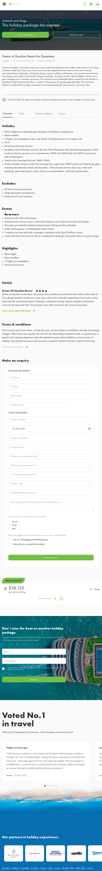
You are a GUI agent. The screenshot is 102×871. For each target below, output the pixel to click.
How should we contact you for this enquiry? (27, 507)
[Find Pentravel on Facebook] (30, 777)
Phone (12, 512)
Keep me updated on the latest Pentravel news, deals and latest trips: (37, 526)
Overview (7, 104)
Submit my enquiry (51, 548)
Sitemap (89, 846)
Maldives (15, 767)
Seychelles (25, 767)
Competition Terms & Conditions (63, 846)
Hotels (21, 104)
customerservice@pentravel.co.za (20, 798)
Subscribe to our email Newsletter (26, 534)
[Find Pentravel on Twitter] (46, 777)
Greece (57, 767)
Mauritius (6, 767)
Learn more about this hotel (18, 301)
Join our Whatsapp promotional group (28, 530)
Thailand (66, 767)
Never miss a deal (76, 27)
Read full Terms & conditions (15, 337)
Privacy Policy (80, 846)
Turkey (50, 767)
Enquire (62, 104)
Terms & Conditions (17, 846)
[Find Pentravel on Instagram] (54, 777)
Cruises (90, 767)
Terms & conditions (43, 104)
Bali (72, 767)
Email (12, 515)
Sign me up (34, 670)
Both (12, 519)
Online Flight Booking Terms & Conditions (38, 846)
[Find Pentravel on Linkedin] (70, 777)
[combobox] (10, 456)
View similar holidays (25, 27)
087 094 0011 (90, 790)
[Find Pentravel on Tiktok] (62, 777)
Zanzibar (35, 767)
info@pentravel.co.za (13, 790)
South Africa (80, 767)
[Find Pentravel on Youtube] (38, 777)
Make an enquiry (47, 588)
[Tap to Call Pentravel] (61, 588)
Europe (43, 767)
